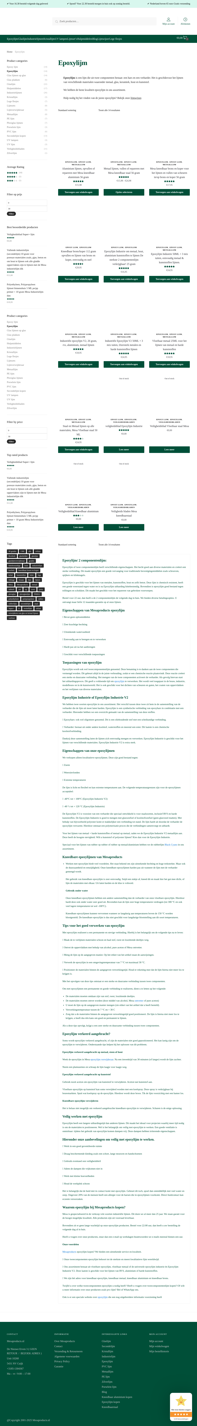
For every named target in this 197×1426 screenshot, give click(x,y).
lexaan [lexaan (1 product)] (21, 578)
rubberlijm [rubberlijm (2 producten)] (13, 602)
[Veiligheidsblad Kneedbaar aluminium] (78, 477)
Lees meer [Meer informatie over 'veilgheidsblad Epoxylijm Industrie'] (124, 447)
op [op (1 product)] (26, 587)
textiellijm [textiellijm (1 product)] (28, 606)
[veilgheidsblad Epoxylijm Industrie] (124, 392)
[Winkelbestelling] (77, 108)
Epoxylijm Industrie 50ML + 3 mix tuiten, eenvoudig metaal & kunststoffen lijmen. (169, 256)
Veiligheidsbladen (124, 420)
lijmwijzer (136, 96)
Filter (11, 212)
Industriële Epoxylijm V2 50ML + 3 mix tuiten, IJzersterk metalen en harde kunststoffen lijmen (124, 343)
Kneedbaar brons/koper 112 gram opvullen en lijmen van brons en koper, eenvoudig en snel (78, 253)
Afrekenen (185, 24)
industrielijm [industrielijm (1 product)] (37, 563)
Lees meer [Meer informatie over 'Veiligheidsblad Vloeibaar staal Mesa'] (169, 447)
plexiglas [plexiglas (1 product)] (12, 592)
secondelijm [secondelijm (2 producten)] (25, 602)
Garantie (58, 1364)
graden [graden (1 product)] (31, 559)
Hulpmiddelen (14, 86)
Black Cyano (171, 842)
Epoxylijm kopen (111, 1400)
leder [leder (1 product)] (32, 573)
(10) (14, 170)
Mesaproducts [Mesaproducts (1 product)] (22, 583)
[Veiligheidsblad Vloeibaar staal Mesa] (169, 392)
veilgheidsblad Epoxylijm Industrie (123, 424)
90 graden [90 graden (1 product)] (12, 549)
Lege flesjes (13, 99)
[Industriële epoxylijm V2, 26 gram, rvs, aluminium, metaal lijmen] (78, 307)
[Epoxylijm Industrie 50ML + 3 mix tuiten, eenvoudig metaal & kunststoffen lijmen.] (169, 220)
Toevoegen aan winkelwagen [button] (78, 190)
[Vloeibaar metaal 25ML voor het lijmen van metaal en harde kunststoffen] (169, 307)
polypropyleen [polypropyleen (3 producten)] (28, 597)
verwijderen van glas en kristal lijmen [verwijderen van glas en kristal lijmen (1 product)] (23, 611)
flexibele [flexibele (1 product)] (12, 554)
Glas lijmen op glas (16, 73)
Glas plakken (13, 78)
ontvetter (139, 998)
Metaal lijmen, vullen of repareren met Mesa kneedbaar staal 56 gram (124, 168)
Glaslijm (11, 82)
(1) (14, 174)
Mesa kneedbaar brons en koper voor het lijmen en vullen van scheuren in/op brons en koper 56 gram (169, 171)
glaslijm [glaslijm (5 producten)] (35, 554)
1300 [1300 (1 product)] (22, 549)
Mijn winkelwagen (159, 1344)
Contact (58, 1344)
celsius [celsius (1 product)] (38, 549)
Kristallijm (12, 95)
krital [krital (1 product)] (11, 573)
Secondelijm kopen (16, 134)
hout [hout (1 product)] (26, 563)
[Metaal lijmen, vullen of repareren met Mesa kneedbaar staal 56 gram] (124, 135)
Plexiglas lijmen (15, 121)
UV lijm (11, 142)
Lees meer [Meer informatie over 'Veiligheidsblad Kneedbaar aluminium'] (79, 525)
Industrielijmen (14, 90)
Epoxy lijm (85, 160)
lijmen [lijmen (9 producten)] (37, 578)
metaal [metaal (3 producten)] (34, 583)
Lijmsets (11, 103)
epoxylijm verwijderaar (102, 1057)
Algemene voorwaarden (66, 1354)
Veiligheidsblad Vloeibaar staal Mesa (169, 424)
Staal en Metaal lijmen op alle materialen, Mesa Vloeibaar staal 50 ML (78, 428)
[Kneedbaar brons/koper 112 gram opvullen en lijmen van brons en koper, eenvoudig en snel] (78, 220)
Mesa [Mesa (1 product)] (11, 583)
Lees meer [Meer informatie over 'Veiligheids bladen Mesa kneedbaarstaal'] (124, 525)
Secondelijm (108, 1344)
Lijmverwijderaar (15, 108)
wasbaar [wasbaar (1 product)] (12, 616)
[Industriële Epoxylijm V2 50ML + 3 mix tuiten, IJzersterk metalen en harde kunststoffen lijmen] (124, 307)
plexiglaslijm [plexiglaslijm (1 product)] (25, 592)
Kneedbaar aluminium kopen (117, 1395)
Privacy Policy (62, 1359)
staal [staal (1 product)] (36, 602)
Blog (104, 1390)
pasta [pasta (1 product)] (41, 587)
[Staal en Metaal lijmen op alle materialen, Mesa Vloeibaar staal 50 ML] (78, 392)
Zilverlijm (12, 151)
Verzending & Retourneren (68, 1349)
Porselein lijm (14, 125)
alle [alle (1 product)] (29, 549)
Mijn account (168, 24)
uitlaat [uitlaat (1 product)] (38, 606)
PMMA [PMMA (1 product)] (37, 592)
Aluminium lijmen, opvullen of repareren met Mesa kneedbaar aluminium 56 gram (78, 171)
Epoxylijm (71, 160)
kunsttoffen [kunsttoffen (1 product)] (21, 573)
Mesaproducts (69, 1249)
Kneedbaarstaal (110, 1405)
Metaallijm (78, 163)
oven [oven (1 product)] (33, 587)
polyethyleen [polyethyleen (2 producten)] (14, 597)
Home (9, 50)
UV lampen (12, 138)
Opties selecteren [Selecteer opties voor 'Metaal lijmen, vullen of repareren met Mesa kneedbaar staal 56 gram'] (124, 190)
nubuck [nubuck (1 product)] (11, 587)
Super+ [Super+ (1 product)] (11, 606)
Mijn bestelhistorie (159, 1349)
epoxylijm (119, 679)
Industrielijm (108, 1354)
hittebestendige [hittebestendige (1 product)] (14, 563)
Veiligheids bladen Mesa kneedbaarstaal (124, 511)
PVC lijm (11, 129)
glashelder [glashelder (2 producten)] (23, 554)
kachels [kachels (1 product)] (11, 568)
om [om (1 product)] (19, 587)
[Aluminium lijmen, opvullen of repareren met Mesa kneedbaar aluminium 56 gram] (78, 135)
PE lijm (10, 116)
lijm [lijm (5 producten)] (29, 578)
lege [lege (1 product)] (39, 573)
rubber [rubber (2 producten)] (40, 597)
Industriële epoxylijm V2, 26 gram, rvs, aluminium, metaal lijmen (78, 341)
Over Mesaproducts (64, 1339)
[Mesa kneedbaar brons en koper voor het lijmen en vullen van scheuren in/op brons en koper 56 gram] (169, 135)
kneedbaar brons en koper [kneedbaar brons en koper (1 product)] (29, 568)
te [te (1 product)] (19, 606)
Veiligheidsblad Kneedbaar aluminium (78, 509)
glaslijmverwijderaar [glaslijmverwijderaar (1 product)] (17, 559)
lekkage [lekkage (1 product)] (12, 578)
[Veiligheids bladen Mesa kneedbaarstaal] (124, 477)
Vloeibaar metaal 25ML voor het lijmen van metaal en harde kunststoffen (169, 343)
